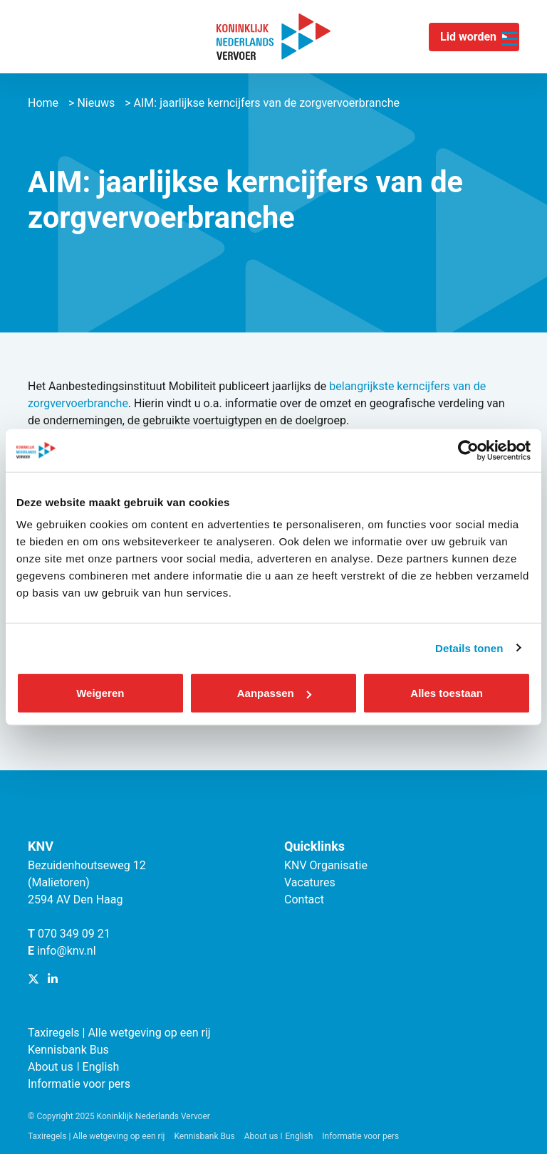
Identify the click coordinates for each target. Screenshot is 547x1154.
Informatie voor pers (79, 1084)
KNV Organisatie (326, 865)
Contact (304, 899)
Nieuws (96, 103)
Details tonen (469, 647)
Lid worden (468, 36)
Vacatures (309, 882)
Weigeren (100, 693)
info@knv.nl (66, 951)
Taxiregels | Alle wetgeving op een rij (119, 1032)
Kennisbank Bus (68, 1049)
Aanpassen (274, 693)
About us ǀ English (73, 1067)
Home (43, 103)
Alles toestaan (446, 693)
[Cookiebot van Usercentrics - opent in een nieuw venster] (468, 450)
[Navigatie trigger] (510, 30)
